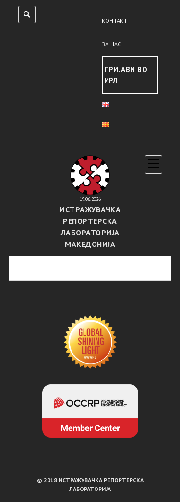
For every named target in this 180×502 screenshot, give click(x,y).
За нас (111, 44)
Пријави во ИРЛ (126, 75)
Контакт (115, 20)
